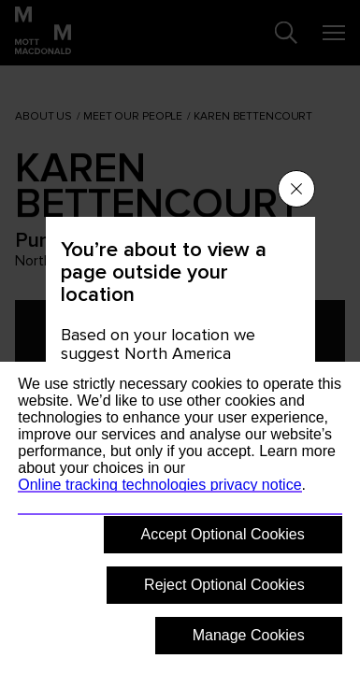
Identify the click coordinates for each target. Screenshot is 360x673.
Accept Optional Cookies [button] (223, 534)
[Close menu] (296, 189)
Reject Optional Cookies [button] (224, 585)
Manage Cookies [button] (249, 635)
